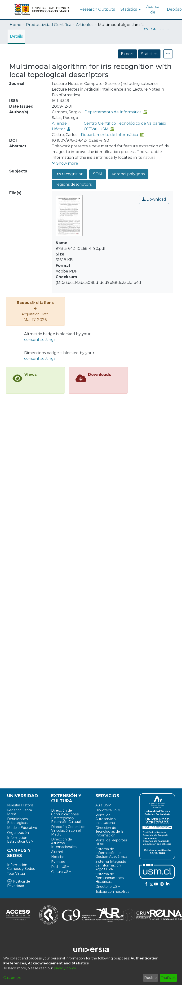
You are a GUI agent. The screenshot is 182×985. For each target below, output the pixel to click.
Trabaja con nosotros (112, 891)
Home (15, 24)
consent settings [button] (39, 339)
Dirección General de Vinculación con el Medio (68, 830)
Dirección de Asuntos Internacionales (63, 843)
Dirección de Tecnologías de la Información (109, 831)
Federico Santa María (19, 812)
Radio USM (60, 867)
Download (154, 199)
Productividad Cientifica (48, 24)
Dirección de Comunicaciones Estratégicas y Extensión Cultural (66, 816)
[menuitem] (130, 9)
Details (16, 36)
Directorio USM (108, 886)
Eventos (58, 862)
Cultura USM (61, 872)
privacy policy (65, 968)
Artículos (84, 24)
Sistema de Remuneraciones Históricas (109, 878)
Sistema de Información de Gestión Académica (111, 853)
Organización (18, 833)
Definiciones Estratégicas (17, 821)
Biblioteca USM (108, 810)
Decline (150, 978)
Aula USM (103, 805)
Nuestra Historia (20, 805)
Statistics (149, 54)
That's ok (168, 978)
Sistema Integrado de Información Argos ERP (110, 865)
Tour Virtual (16, 873)
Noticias (57, 857)
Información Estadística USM (20, 839)
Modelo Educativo (22, 828)
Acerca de (152, 9)
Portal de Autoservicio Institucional (105, 819)
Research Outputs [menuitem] (97, 9)
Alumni (57, 852)
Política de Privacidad (18, 883)
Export (127, 54)
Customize (12, 978)
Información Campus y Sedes (21, 867)
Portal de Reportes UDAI (111, 842)
